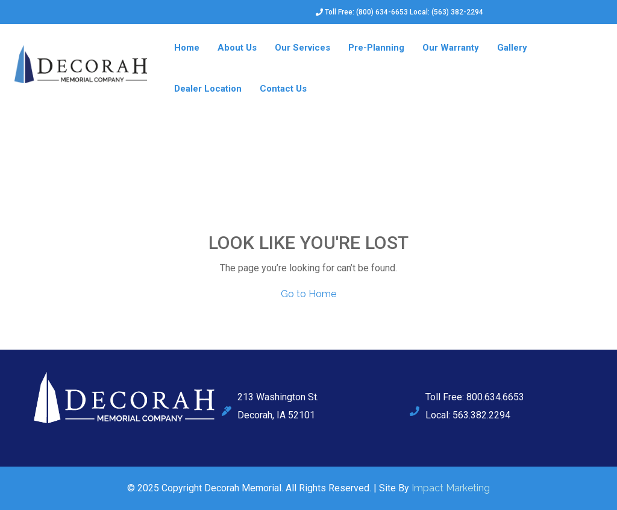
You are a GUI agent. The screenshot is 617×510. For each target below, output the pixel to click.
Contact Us (283, 88)
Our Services (302, 47)
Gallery (512, 47)
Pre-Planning (376, 47)
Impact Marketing (451, 488)
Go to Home (308, 294)
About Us (237, 47)
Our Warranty (450, 47)
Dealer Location (208, 88)
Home (186, 47)
